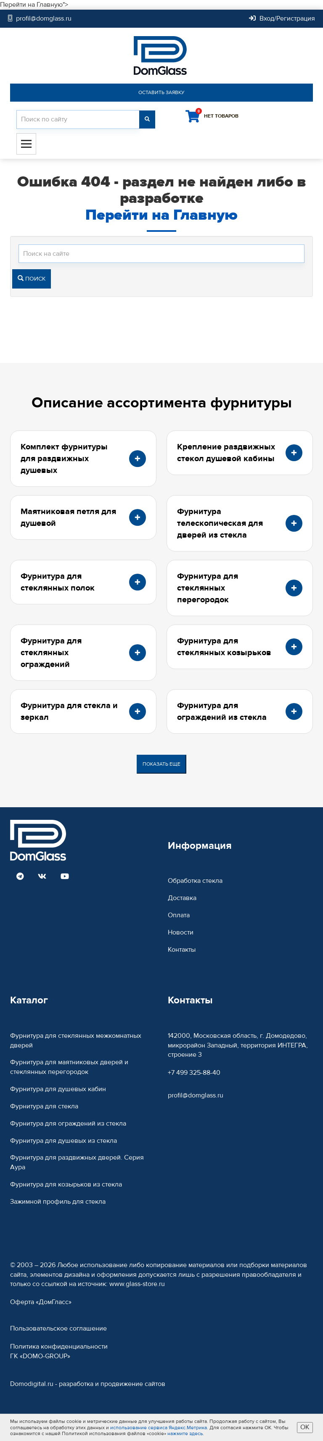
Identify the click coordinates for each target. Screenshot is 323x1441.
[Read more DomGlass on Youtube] (65, 876)
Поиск (31, 279)
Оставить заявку (161, 92)
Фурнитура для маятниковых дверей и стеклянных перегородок (69, 1067)
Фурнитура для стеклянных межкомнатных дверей (75, 1041)
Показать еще (161, 764)
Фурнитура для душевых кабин (58, 1089)
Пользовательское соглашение (58, 1328)
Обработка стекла (195, 881)
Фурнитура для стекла (44, 1106)
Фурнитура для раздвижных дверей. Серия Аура (77, 1162)
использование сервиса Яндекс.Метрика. (159, 1427)
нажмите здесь (185, 1433)
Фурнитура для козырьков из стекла (66, 1184)
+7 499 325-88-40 (194, 1072)
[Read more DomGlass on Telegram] (20, 876)
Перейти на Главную (161, 214)
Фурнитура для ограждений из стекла (68, 1123)
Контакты (182, 949)
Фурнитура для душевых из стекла (63, 1141)
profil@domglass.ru (195, 1095)
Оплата (179, 915)
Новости (180, 932)
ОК (305, 1427)
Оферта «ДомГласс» (40, 1302)
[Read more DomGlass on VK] (42, 876)
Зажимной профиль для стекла (58, 1201)
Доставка (182, 898)
